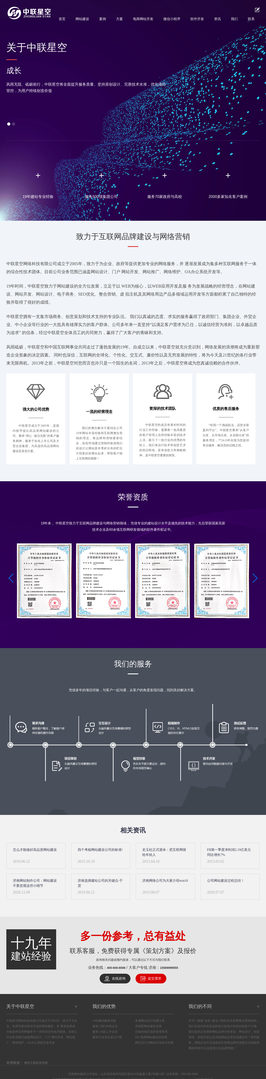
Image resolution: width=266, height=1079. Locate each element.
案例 (102, 19)
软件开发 (197, 19)
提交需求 (154, 978)
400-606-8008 (116, 967)
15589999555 (169, 967)
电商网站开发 (143, 19)
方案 (119, 19)
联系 (251, 19)
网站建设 (82, 19)
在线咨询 (118, 978)
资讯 (217, 19)
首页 (62, 19)
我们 (234, 19)
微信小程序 (171, 19)
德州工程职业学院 (36, 1062)
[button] (8, 124)
